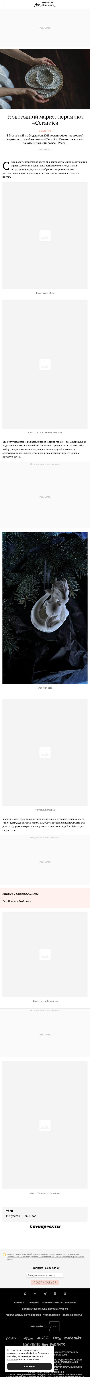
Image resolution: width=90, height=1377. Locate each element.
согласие (12, 1359)
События (45, 131)
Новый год (29, 1216)
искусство (13, 1216)
